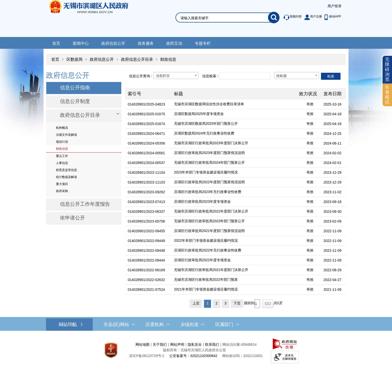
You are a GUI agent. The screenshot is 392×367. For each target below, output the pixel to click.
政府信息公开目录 (137, 59)
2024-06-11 (333, 143)
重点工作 (62, 156)
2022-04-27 (333, 280)
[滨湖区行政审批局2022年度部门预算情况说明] (234, 182)
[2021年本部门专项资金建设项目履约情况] (234, 289)
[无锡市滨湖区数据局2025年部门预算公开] (234, 124)
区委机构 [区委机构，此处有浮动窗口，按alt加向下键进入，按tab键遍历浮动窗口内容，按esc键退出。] (158, 324)
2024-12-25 (333, 134)
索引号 (134, 93)
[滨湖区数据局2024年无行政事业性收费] (234, 133)
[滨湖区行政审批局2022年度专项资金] (234, 260)
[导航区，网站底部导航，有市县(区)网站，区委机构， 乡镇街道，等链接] (196, 324)
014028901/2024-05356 (146, 143)
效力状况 (308, 93)
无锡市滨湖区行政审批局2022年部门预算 (206, 280)
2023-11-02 (333, 192)
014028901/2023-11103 (146, 182)
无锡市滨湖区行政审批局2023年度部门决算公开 (211, 143)
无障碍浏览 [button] (387, 69)
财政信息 (168, 59)
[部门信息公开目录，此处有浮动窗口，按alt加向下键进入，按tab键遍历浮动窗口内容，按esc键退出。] (84, 115)
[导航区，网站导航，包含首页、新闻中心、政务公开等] (196, 43)
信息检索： (211, 76)
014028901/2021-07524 (146, 290)
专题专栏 (203, 43)
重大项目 (62, 184)
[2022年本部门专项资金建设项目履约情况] (234, 241)
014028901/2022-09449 (146, 241)
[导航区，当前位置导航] (196, 57)
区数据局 (74, 59)
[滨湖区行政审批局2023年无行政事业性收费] (234, 192)
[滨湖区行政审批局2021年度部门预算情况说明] (234, 231)
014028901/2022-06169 (146, 270)
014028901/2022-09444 (146, 260)
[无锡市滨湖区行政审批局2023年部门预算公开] (234, 221)
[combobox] (176, 75)
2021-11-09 (333, 290)
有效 (310, 104)
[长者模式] (387, 95)
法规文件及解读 (66, 134)
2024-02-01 (333, 163)
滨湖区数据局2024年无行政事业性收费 (204, 133)
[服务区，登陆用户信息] (335, 6)
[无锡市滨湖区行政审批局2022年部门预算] (234, 280)
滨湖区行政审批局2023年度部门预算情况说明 (209, 153)
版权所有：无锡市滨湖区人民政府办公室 (194, 350)
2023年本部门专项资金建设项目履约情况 (206, 172)
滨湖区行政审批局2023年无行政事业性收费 (207, 192)
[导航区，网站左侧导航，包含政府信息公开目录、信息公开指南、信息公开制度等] (84, 147)
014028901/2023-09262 (146, 192)
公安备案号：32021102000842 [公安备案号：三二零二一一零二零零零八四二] (193, 356)
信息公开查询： (141, 76)
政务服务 (146, 43)
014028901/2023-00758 (146, 221)
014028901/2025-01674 (146, 124)
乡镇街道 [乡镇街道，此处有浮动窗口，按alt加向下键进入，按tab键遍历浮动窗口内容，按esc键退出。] (192, 324)
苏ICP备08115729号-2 (146, 356)
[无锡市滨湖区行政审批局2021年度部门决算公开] (234, 270)
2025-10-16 (333, 104)
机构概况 (62, 128)
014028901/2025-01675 (146, 114)
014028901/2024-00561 (146, 153)
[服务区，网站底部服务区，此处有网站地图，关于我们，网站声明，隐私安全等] (196, 350)
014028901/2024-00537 (146, 163)
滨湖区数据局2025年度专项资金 (199, 114)
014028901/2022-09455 (146, 231)
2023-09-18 (333, 202)
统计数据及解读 (66, 177)
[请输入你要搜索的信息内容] (224, 18)
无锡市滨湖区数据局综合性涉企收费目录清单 (209, 104)
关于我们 (160, 344)
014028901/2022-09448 (146, 250)
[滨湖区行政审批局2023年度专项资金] (234, 202)
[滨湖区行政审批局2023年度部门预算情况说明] (234, 153)
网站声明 (177, 344)
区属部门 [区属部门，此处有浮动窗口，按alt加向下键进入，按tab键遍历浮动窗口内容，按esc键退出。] (227, 324)
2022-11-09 (333, 231)
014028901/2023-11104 (146, 172)
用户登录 (335, 6)
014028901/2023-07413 (146, 202)
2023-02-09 (333, 221)
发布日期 (333, 93)
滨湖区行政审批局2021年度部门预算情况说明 (209, 231)
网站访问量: (231, 344)
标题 (178, 93)
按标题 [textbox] (281, 76)
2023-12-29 (333, 172)
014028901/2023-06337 (146, 212)
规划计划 (62, 142)
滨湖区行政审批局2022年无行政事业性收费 (207, 250)
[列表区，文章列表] (235, 189)
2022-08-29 (333, 270)
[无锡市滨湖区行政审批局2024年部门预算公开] (234, 163)
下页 (237, 303)
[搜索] (274, 17)
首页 (56, 43)
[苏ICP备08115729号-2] (146, 356)
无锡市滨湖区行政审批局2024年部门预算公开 (209, 162)
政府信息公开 (113, 43)
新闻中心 (81, 43)
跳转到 (249, 303)
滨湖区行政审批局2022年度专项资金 (202, 260)
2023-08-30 (333, 212)
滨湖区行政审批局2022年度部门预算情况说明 (209, 182)
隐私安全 (195, 344)
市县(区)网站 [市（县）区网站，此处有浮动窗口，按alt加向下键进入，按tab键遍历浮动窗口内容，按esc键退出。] (119, 324)
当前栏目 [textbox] (163, 76)
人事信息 (62, 163)
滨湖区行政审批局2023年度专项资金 (202, 202)
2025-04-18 (333, 114)
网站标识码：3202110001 (242, 356)
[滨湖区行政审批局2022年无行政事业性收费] (234, 251)
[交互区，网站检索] (222, 11)
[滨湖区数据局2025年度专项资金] (234, 114)
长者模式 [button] (387, 94)
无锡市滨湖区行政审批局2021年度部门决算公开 (211, 270)
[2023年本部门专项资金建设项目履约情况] (234, 173)
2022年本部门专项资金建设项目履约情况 (206, 240)
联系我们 (212, 344)
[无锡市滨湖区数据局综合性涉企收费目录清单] (234, 104)
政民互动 (174, 43)
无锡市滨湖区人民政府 (95, 18)
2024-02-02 (333, 153)
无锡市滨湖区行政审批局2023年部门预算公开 (209, 221)
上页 (196, 303)
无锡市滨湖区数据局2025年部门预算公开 (206, 124)
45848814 (248, 344)
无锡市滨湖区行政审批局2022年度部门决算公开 (211, 211)
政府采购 (62, 191)
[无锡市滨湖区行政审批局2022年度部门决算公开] (234, 211)
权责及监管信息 (66, 170)
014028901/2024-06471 (146, 134)
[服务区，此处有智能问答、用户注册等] (311, 17)
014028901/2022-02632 (146, 280)
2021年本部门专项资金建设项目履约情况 (206, 289)
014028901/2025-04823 (146, 104)
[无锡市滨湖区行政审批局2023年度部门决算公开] (234, 143)
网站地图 (143, 344)
